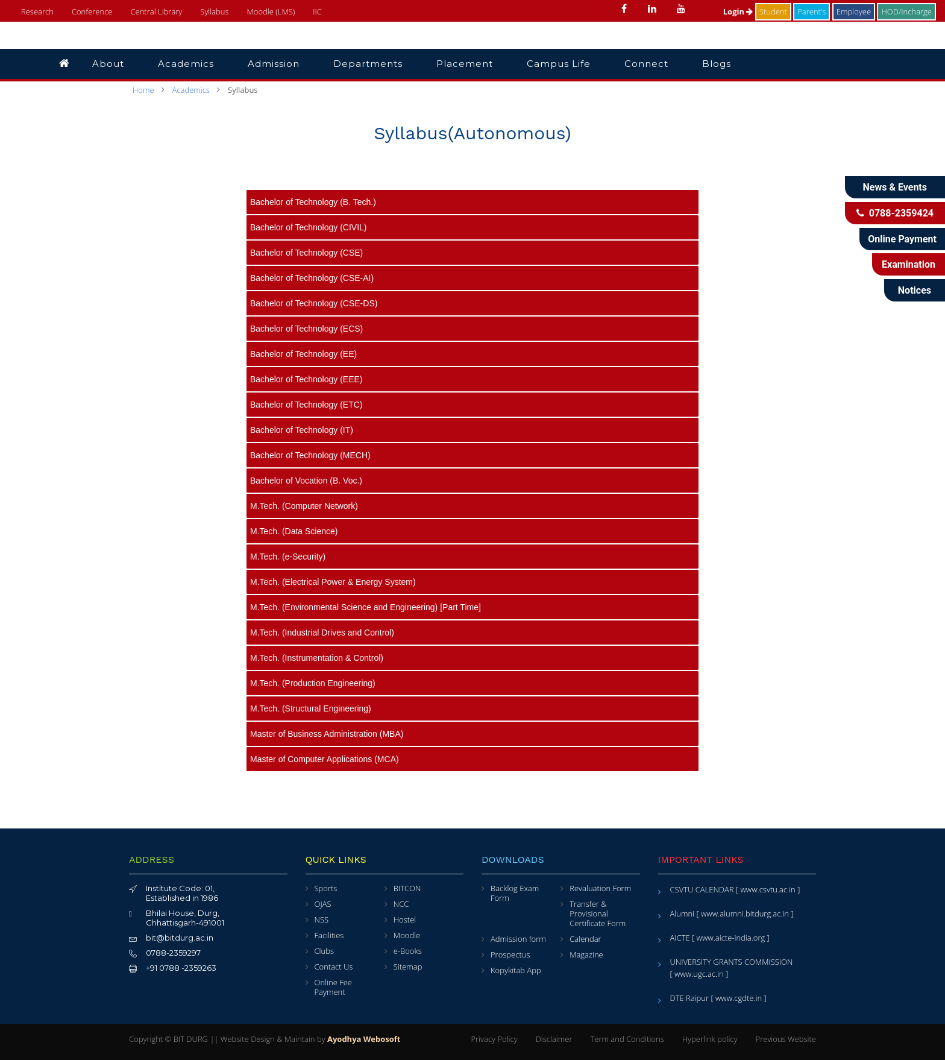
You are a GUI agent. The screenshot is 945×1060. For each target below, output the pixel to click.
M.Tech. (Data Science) (294, 531)
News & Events (895, 187)
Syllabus (214, 11)
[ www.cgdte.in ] (738, 997)
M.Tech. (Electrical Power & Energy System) (333, 582)
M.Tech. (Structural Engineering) (310, 708)
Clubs (324, 951)
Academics (186, 63)
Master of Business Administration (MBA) (326, 734)
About (108, 63)
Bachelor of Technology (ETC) (306, 404)
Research (37, 11)
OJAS (323, 904)
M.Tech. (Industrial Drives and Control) (322, 632)
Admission (274, 63)
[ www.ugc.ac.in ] (699, 973)
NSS (322, 919)
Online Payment (902, 239)
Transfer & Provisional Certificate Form (598, 913)
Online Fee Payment (334, 987)
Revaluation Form (600, 888)
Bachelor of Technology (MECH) (310, 455)
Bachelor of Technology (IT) (301, 430)
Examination (908, 264)
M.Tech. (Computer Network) (304, 506)
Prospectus (510, 954)
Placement (464, 63)
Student (773, 11)
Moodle (407, 935)
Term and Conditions (627, 1038)
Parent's (811, 11)
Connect (646, 63)
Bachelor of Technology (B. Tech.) (313, 202)
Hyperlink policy (710, 1038)
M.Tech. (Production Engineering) (312, 683)
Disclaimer (554, 1038)
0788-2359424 (895, 213)
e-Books (408, 951)
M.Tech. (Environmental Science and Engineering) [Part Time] (365, 607)
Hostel (405, 919)
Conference (92, 11)
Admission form (518, 939)
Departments (368, 63)
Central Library (156, 11)
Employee (854, 11)
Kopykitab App (516, 970)
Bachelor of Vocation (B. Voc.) (306, 480)
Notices (914, 290)
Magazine (586, 954)
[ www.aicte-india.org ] (731, 937)
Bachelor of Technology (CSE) (306, 252)
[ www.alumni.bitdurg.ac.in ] (744, 913)
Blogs (716, 63)
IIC (317, 11)
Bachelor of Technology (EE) (303, 354)
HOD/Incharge (906, 11)
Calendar (585, 939)
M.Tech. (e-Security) (287, 556)
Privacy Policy (494, 1038)
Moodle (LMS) (271, 11)
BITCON (407, 888)
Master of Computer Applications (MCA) (324, 759)
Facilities (329, 935)
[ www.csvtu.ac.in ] (768, 889)
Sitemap (408, 966)
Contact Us (334, 966)
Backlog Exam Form (515, 893)
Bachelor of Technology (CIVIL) (308, 227)
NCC (401, 904)
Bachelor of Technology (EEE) (306, 379)
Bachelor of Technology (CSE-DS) (313, 303)
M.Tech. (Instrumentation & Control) (316, 658)
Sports (326, 888)
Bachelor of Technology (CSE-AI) (312, 278)
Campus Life (559, 63)
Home (143, 90)
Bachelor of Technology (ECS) (306, 328)
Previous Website (786, 1038)
